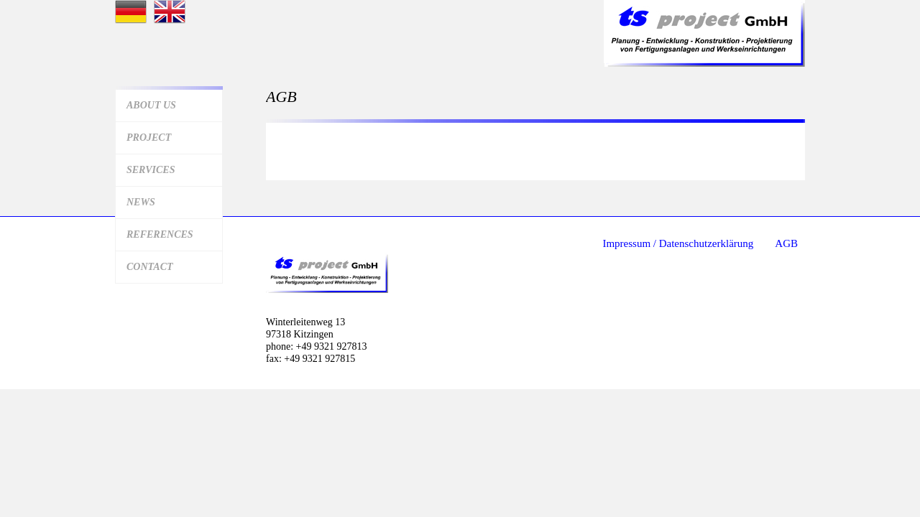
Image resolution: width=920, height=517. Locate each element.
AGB (786, 243)
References (159, 234)
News (140, 202)
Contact (149, 266)
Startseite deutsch (131, 12)
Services (150, 169)
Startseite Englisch (169, 12)
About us (151, 105)
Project (148, 137)
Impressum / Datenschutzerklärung (677, 243)
